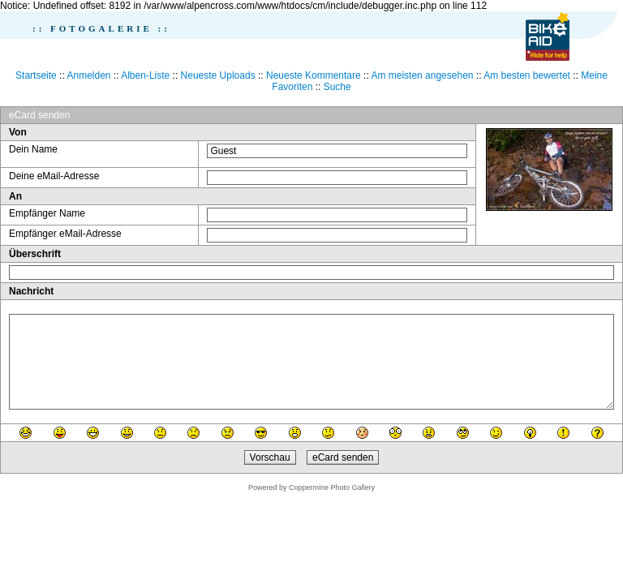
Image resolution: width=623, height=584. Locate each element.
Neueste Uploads (218, 75)
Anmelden (88, 75)
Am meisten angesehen (422, 75)
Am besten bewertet (526, 75)
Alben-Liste (145, 75)
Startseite (36, 75)
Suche (337, 86)
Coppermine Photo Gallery (332, 487)
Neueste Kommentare (313, 75)
